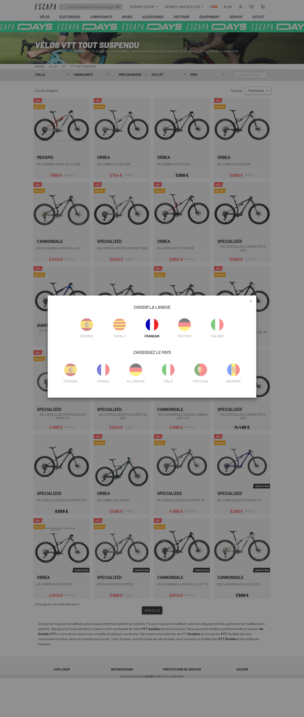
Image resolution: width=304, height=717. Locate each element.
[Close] (251, 301)
